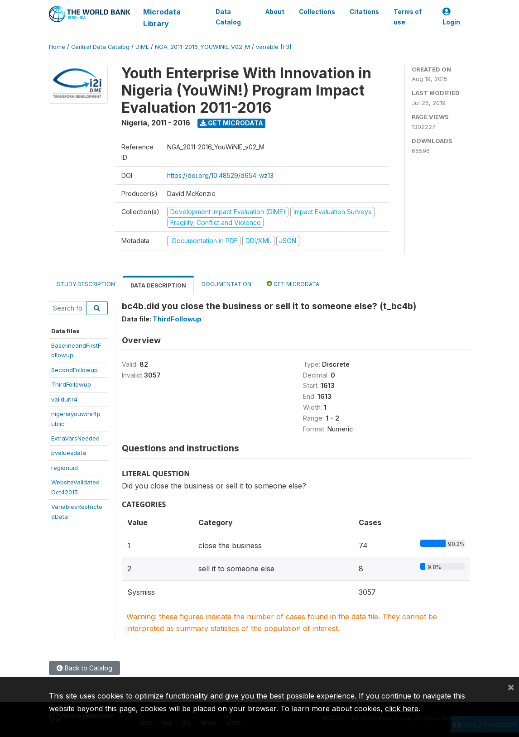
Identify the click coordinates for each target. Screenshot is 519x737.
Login (451, 17)
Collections (317, 11)
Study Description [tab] (86, 284)
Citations (364, 11)
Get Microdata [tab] (293, 283)
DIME (142, 46)
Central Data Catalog (100, 46)
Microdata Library (162, 17)
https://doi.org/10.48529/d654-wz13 (220, 175)
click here (401, 708)
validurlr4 (64, 399)
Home (57, 46)
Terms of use (408, 16)
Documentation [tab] (226, 284)
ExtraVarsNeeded (75, 438)
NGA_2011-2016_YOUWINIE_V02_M (202, 46)
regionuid (64, 467)
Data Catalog (228, 16)
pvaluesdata (68, 452)
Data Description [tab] (158, 285)
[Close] (510, 686)
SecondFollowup (74, 369)
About (274, 11)
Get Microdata (231, 123)
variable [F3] (273, 46)
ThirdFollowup (71, 384)
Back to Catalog (84, 668)
